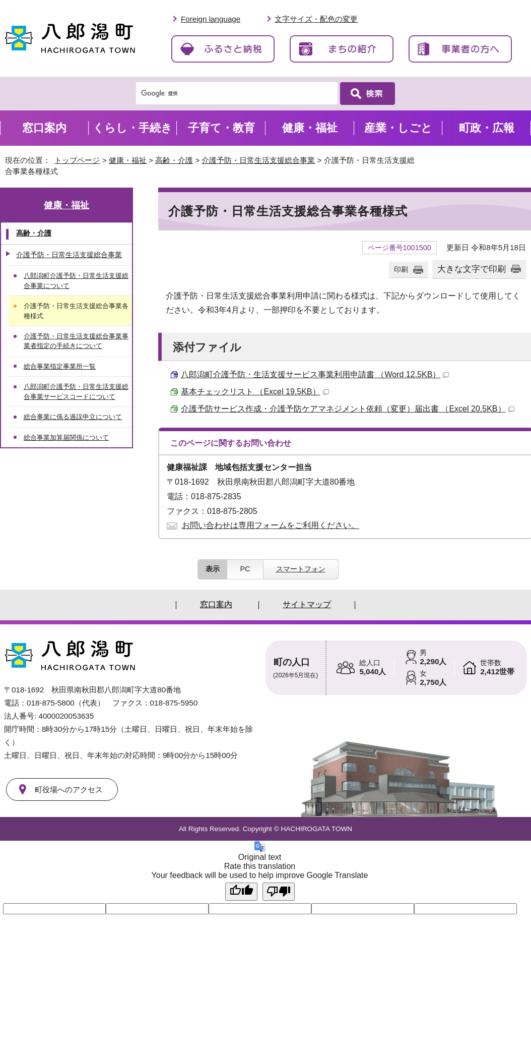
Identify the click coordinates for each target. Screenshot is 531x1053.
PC (245, 569)
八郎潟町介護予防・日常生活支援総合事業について (76, 280)
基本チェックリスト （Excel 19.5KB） (255, 391)
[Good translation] (241, 892)
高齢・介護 (174, 160)
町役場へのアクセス (69, 789)
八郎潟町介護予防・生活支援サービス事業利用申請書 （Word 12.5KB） (315, 374)
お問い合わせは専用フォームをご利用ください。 (270, 525)
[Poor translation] (278, 892)
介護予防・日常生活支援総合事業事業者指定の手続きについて (76, 340)
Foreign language (210, 19)
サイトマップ (307, 604)
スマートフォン (300, 569)
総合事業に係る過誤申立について (73, 417)
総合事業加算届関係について (66, 437)
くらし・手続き (132, 128)
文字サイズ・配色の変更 (316, 19)
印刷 (401, 269)
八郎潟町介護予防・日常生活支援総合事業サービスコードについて (76, 391)
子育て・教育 (221, 128)
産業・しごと (398, 128)
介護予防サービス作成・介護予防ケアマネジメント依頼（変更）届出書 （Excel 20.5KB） (347, 408)
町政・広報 (486, 128)
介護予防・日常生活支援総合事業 (258, 160)
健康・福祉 (128, 160)
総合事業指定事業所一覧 (60, 366)
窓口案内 (44, 128)
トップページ (77, 160)
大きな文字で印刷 (471, 269)
